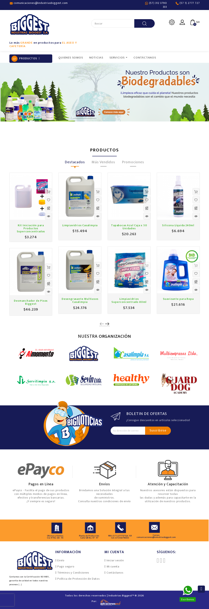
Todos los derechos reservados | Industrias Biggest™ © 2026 (104, 595)
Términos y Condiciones (73, 572)
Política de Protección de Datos (78, 578)
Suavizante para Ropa (178, 299)
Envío (60, 560)
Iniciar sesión (115, 560)
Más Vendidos (103, 162)
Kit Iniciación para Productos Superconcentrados (31, 228)
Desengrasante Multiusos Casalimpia (80, 300)
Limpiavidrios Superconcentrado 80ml (129, 300)
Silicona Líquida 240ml (178, 225)
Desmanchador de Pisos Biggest (31, 302)
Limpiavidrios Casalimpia (80, 225)
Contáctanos (115, 572)
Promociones (133, 162)
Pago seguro (65, 566)
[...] (20, 584)
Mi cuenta (113, 566)
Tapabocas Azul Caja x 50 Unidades (129, 227)
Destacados (75, 162)
